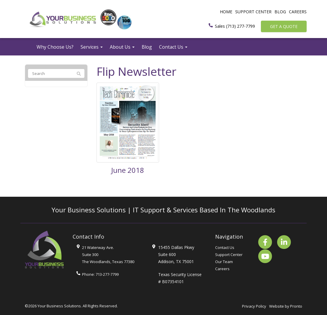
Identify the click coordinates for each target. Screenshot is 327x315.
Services (92, 47)
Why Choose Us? (55, 47)
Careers (298, 11)
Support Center (253, 11)
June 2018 (127, 170)
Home (226, 11)
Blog (280, 11)
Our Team (224, 261)
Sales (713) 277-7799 (235, 26)
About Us (122, 47)
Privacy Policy (254, 306)
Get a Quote (283, 26)
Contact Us (173, 47)
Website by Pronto (285, 306)
